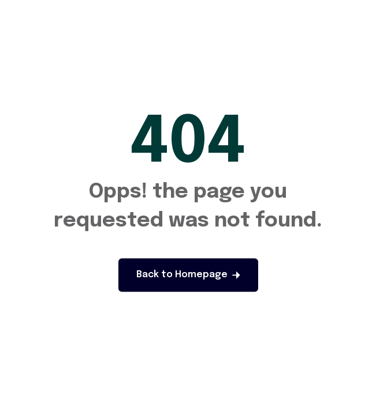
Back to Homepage (188, 275)
